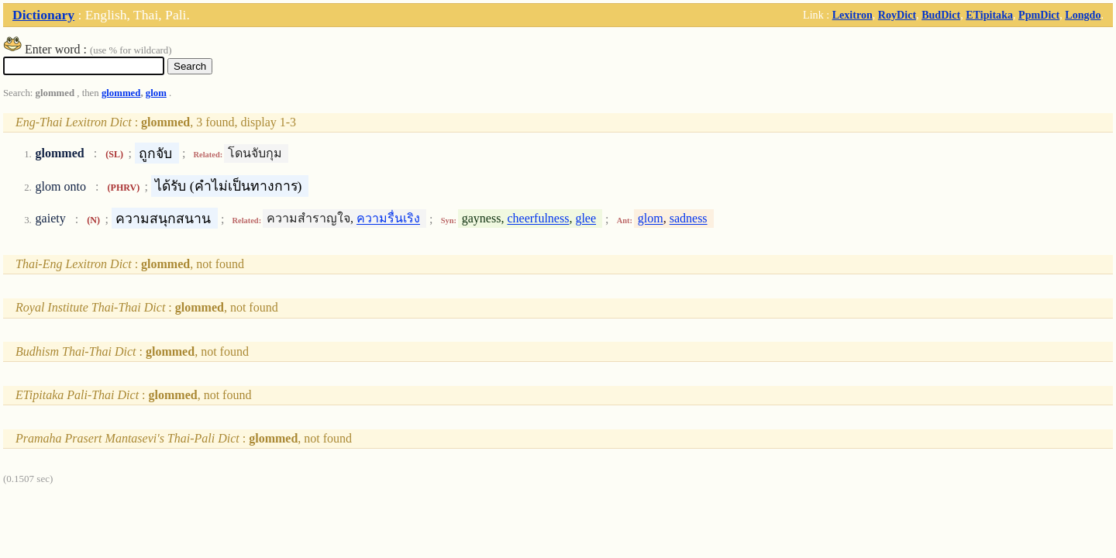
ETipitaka (989, 15)
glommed (121, 93)
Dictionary (43, 14)
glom (156, 93)
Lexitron (852, 15)
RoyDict (897, 15)
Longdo (1082, 15)
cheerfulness (538, 219)
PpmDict (1038, 15)
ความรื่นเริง (388, 219)
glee (585, 219)
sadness (689, 219)
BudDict (940, 15)
